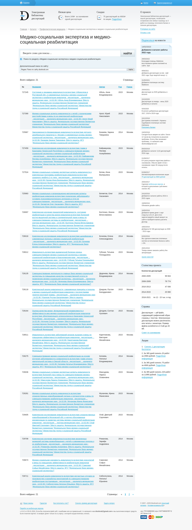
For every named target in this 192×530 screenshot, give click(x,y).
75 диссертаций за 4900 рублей (153, 177)
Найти (127, 53)
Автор (102, 87)
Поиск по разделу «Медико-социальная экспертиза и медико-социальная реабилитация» (60, 59)
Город (129, 87)
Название (36, 87)
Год (120, 87)
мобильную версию (156, 184)
